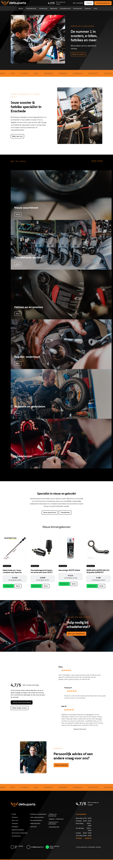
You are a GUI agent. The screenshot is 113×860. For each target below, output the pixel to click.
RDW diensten (35, 823)
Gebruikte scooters (37, 817)
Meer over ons (17, 136)
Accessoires (77, 8)
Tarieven (87, 8)
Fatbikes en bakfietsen (38, 814)
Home (14, 814)
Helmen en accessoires (52, 815)
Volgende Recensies (79, 729)
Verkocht (33, 826)
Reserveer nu (8, 586)
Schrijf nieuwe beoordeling (22, 702)
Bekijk (18, 586)
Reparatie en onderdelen (53, 822)
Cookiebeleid (91, 847)
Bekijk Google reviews (19, 708)
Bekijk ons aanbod (78, 54)
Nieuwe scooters (36, 820)
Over (95, 8)
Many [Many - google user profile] (61, 667)
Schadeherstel (65, 8)
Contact (89, 3)
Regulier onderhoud (56, 819)
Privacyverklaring (81, 847)
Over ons (15, 820)
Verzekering (16, 836)
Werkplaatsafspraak (103, 3)
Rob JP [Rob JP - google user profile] (63, 706)
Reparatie (53, 8)
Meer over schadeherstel (76, 633)
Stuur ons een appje (54, 846)
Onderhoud (43, 8)
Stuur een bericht (61, 765)
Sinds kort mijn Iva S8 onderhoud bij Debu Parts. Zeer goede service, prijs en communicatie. (85, 697)
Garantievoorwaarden (20, 833)
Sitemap (98, 847)
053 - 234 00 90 (78, 3)
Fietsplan (15, 826)
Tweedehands (31, 8)
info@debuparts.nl (37, 847)
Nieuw (21, 8)
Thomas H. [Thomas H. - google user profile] (68, 688)
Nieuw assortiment (49, 512)
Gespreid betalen (18, 829)
